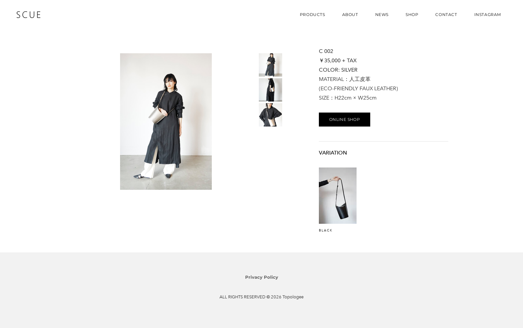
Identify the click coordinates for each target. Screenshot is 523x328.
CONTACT (446, 14)
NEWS (382, 14)
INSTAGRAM (487, 14)
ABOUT (350, 14)
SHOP (412, 14)
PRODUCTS (312, 14)
